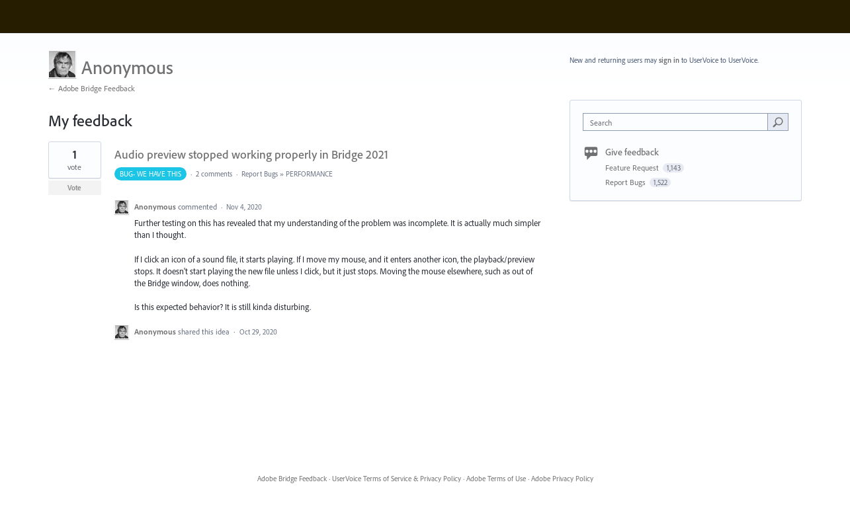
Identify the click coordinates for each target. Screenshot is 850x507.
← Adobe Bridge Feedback (91, 88)
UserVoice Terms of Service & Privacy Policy (396, 478)
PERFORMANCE (309, 173)
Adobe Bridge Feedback (292, 478)
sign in (669, 60)
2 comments (214, 173)
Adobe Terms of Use (496, 478)
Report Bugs (259, 173)
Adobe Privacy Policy (562, 478)
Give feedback (632, 152)
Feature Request (633, 168)
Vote (74, 187)
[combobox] (678, 122)
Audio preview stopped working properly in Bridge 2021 (251, 154)
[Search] (777, 121)
